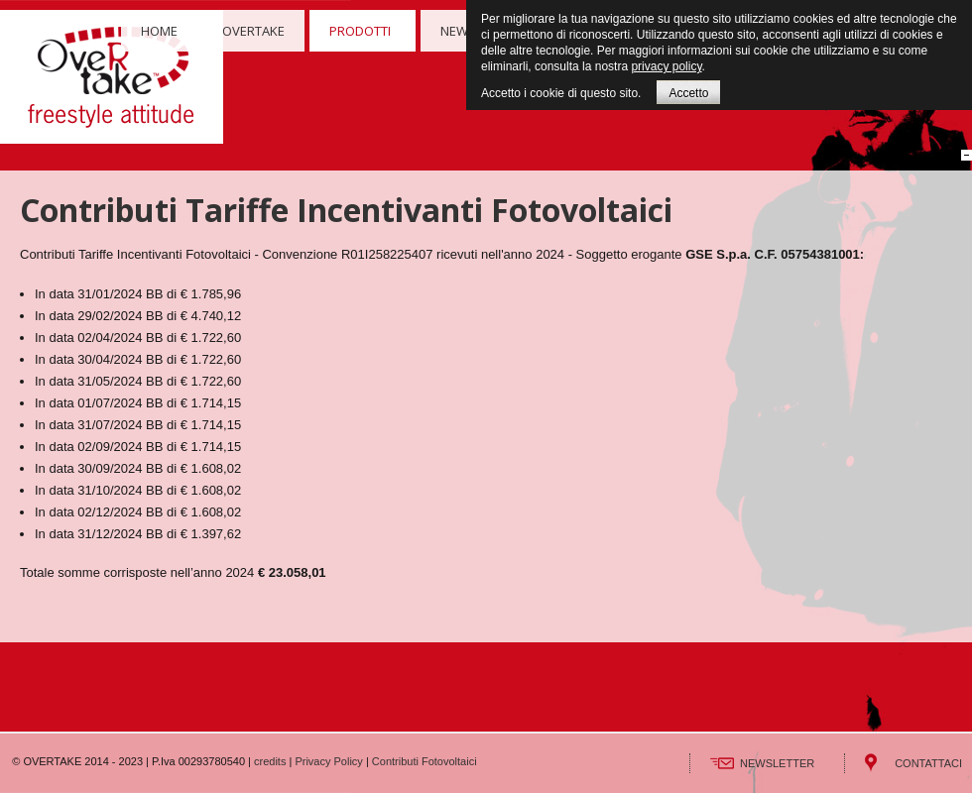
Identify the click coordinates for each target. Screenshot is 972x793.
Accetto (688, 93)
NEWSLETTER (777, 763)
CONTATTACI (928, 763)
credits (270, 761)
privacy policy (666, 66)
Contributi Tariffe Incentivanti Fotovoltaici (346, 209)
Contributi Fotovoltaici (424, 761)
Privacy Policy (328, 761)
